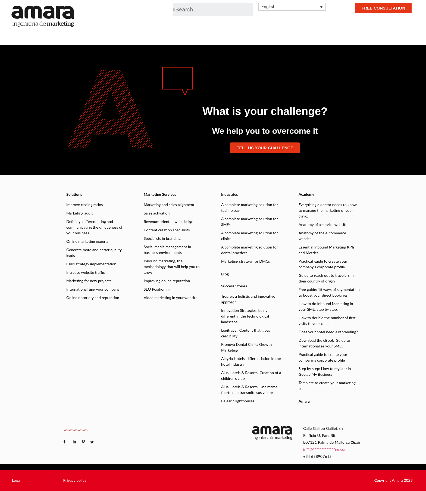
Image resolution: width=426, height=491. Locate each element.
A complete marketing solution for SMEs (249, 221)
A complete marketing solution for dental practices (249, 250)
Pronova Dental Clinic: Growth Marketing (246, 347)
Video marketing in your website (171, 297)
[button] (16, 480)
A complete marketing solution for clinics (249, 236)
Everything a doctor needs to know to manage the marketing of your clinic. (328, 210)
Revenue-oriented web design (168, 221)
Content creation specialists (167, 230)
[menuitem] (292, 7)
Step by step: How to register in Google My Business (325, 371)
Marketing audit (79, 213)
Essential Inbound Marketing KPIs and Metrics (327, 250)
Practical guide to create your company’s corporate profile (323, 264)
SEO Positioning (157, 289)
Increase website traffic (85, 272)
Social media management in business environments (167, 249)
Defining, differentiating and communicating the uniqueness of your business (94, 227)
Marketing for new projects (88, 280)
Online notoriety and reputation (92, 297)
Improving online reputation (167, 280)
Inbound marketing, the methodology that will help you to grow (172, 267)
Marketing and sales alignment (169, 204)
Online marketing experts (87, 241)
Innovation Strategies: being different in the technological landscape (245, 316)
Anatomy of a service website (323, 224)
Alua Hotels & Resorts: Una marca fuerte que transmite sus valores (249, 389)
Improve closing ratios (84, 204)
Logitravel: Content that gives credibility (245, 333)
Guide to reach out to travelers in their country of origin (326, 278)
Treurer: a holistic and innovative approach (248, 299)
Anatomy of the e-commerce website (322, 236)
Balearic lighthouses (237, 401)
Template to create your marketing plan (327, 385)
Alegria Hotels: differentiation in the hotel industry (251, 361)
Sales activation (157, 213)
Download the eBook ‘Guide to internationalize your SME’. (324, 343)
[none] (292, 7)
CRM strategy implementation (91, 264)
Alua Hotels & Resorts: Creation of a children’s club (251, 375)
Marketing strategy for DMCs (245, 261)
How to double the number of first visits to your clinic (327, 320)
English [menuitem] (268, 6)
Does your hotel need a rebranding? (328, 332)
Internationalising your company (93, 289)
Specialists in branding (162, 238)
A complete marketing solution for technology (249, 207)
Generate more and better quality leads (94, 252)
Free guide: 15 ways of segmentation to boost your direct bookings (329, 292)
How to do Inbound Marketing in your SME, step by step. (326, 306)
